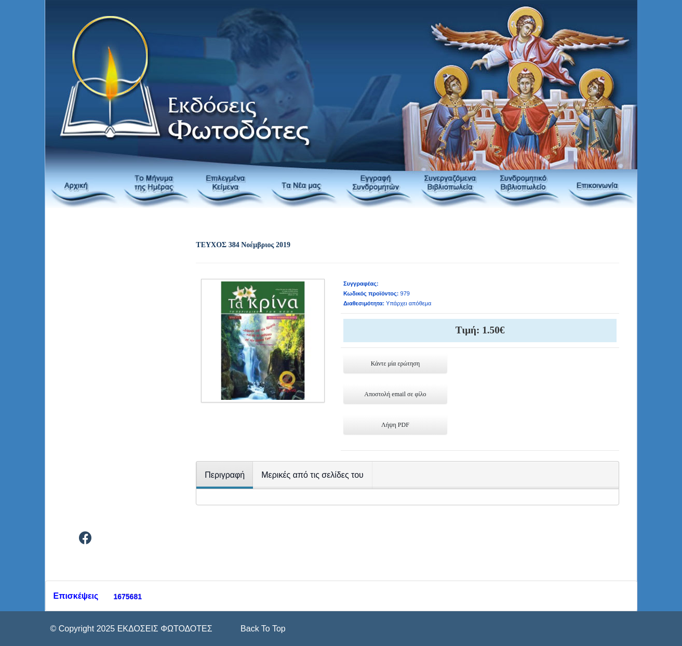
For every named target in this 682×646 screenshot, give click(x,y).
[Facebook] (85, 539)
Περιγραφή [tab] (225, 474)
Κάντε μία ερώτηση (395, 363)
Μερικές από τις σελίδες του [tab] (312, 474)
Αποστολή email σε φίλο (395, 394)
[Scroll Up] (262, 628)
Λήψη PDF (395, 424)
